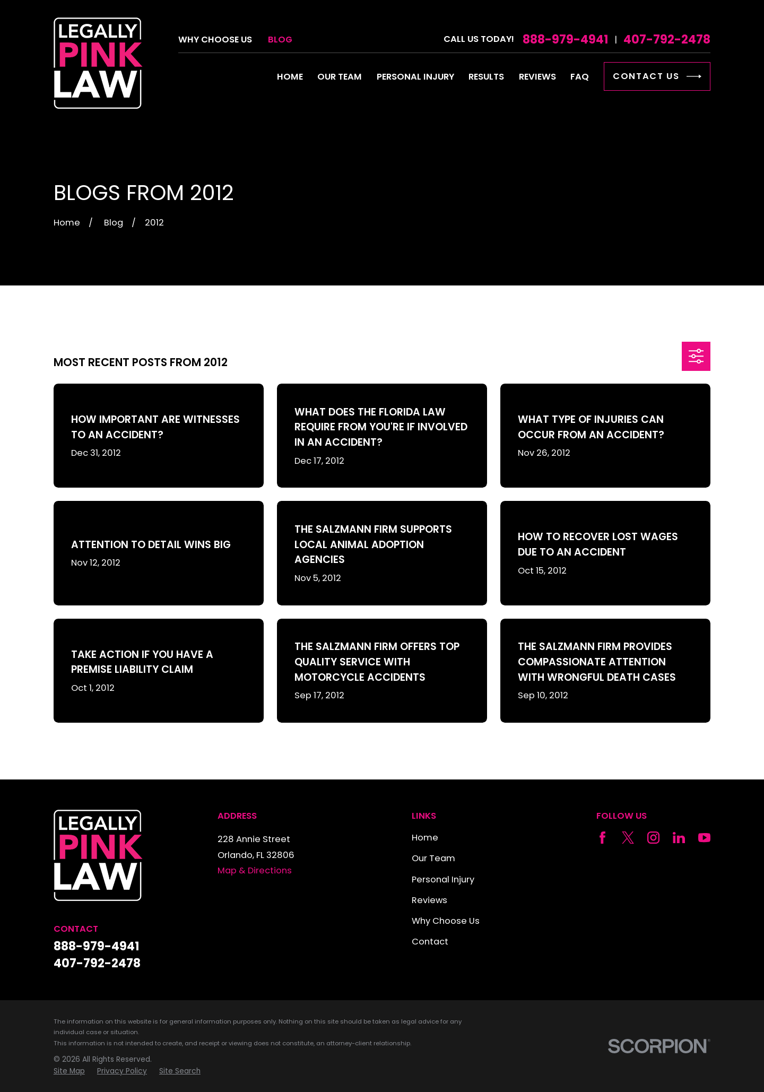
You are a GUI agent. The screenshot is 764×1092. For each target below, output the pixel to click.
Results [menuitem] (486, 77)
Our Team (433, 858)
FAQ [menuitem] (579, 77)
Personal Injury (443, 879)
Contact (430, 941)
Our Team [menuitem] (339, 77)
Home (425, 837)
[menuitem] (69, 1071)
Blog (280, 39)
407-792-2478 (666, 40)
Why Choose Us (215, 39)
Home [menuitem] (290, 77)
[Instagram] (653, 837)
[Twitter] (628, 837)
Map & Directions (255, 870)
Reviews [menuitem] (537, 77)
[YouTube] (704, 837)
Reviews (429, 900)
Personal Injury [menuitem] (415, 77)
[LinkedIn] (679, 837)
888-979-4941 (565, 40)
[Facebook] (602, 837)
